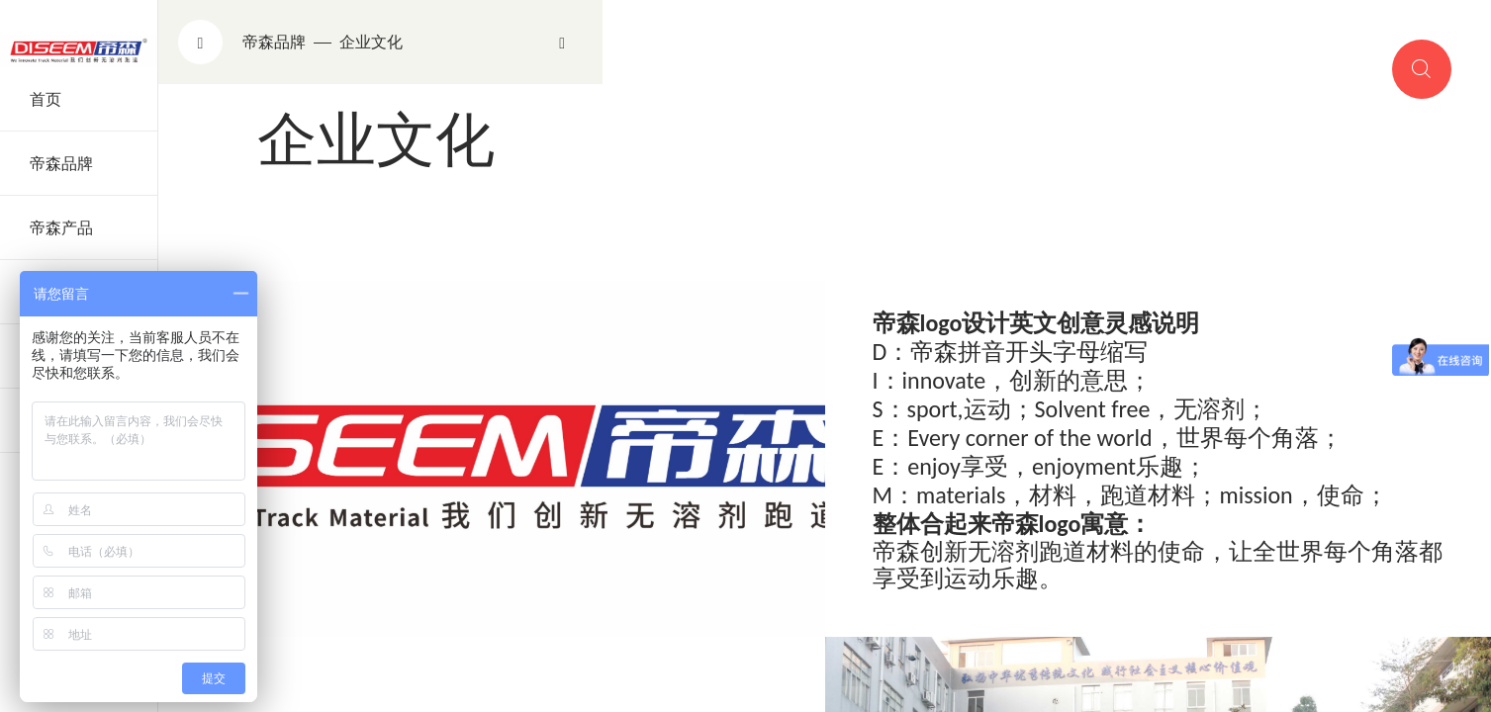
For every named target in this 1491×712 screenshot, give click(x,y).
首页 (45, 99)
